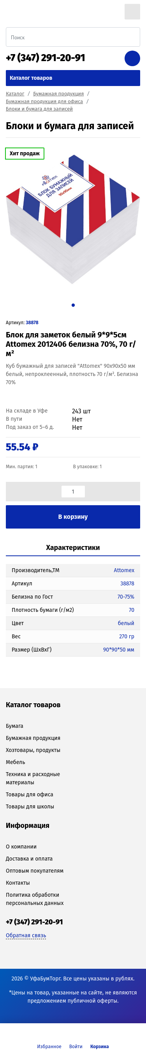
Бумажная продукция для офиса (44, 101)
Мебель (15, 762)
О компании (21, 846)
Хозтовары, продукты (33, 750)
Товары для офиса (29, 794)
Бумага (14, 726)
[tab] (73, 548)
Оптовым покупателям (34, 871)
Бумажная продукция (58, 94)
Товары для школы (30, 806)
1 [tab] (72, 305)
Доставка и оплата (29, 858)
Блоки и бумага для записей (39, 109)
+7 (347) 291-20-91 (45, 58)
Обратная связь (26, 935)
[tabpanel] (73, 219)
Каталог (15, 94)
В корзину (73, 516)
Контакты (18, 883)
